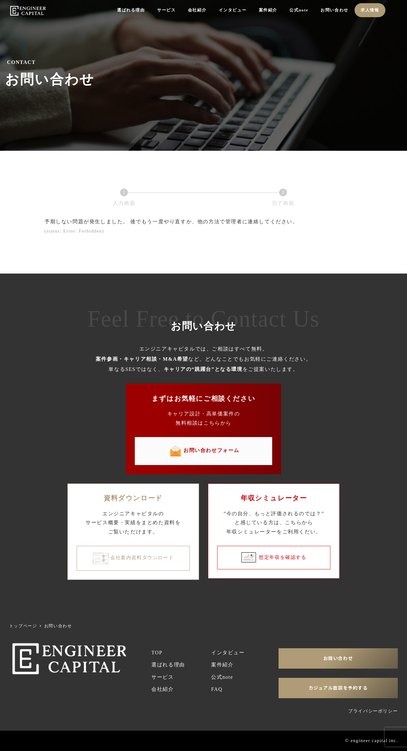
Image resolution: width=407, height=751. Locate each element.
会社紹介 (162, 689)
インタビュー (228, 652)
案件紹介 (222, 664)
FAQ (217, 689)
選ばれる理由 (168, 664)
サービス (162, 677)
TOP (156, 652)
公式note (222, 677)
